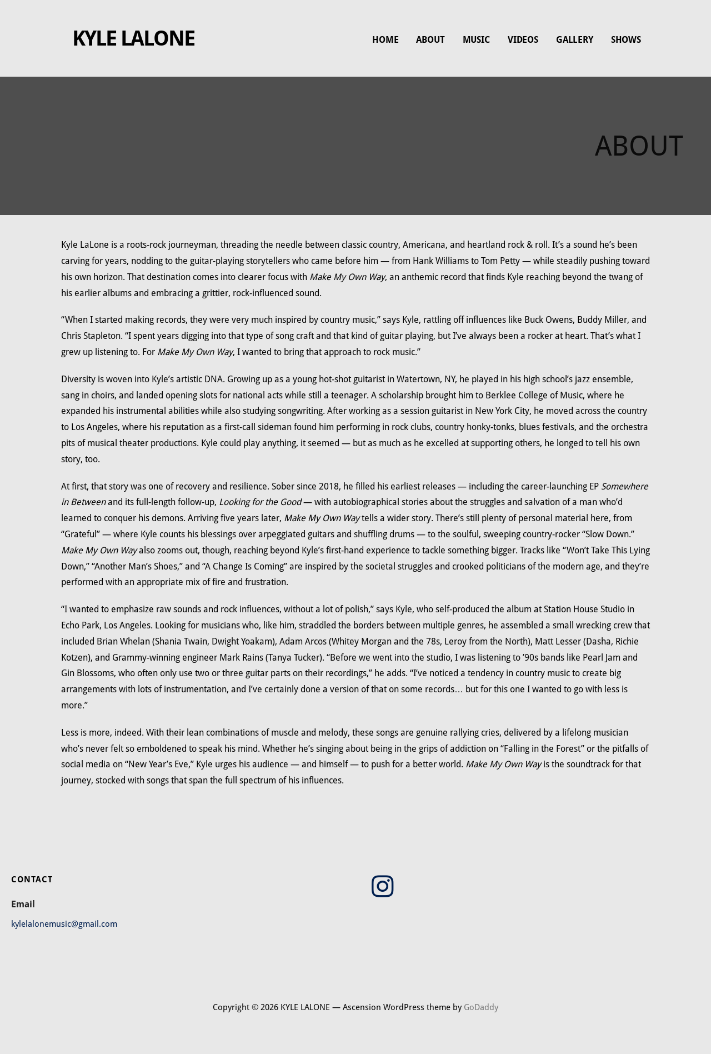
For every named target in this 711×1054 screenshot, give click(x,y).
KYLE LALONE (133, 38)
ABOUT (430, 39)
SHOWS (626, 39)
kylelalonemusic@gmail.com (64, 924)
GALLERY (574, 39)
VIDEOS (523, 39)
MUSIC (476, 39)
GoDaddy (481, 1007)
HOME (385, 39)
